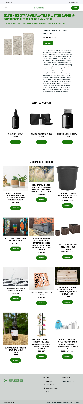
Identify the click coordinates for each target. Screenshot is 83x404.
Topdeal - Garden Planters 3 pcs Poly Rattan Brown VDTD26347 (67, 247)
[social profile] (11, 2)
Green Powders (50, 385)
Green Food (49, 381)
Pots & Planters (62, 31)
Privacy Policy (74, 403)
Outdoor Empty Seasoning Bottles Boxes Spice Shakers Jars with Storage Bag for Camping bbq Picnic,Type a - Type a (67, 344)
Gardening (54, 31)
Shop (75, 8)
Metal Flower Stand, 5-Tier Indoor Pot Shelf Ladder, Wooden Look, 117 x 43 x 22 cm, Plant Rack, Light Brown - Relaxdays (41, 344)
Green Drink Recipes (52, 388)
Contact (53, 403)
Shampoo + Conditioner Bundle (41, 134)
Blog (47, 391)
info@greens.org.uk (73, 2)
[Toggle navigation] (6, 7)
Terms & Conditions (63, 403)
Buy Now (48, 43)
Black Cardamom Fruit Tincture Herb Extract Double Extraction (15, 350)
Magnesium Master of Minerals (67, 134)
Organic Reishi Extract (15, 134)
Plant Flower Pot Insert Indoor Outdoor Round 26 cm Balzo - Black (67, 195)
